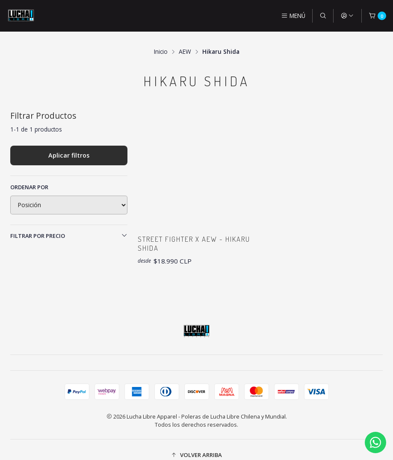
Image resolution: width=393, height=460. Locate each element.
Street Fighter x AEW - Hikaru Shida (184, 232)
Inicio (161, 41)
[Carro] (377, 16)
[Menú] (293, 16)
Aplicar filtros (68, 144)
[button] (196, 444)
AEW (185, 41)
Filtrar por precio (68, 224)
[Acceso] (347, 16)
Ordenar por (29, 175)
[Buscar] (323, 16)
